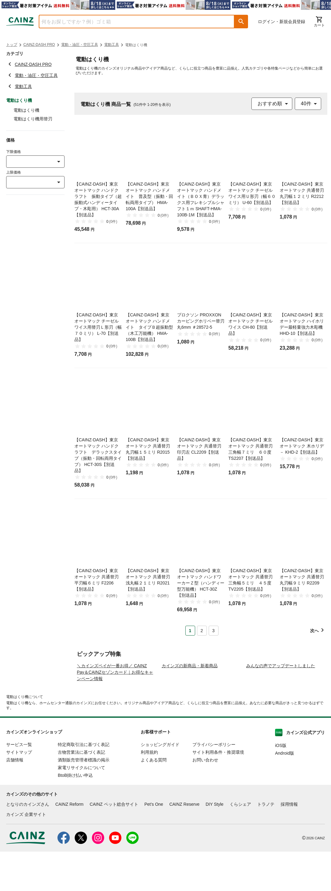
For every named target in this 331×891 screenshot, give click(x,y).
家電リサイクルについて (81, 807)
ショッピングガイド (160, 783)
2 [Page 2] (202, 630)
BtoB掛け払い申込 (75, 814)
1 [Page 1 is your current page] (190, 630)
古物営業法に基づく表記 (81, 791)
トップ (11, 44)
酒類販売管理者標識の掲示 (83, 799)
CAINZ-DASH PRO (39, 44)
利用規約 (149, 791)
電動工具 (111, 44)
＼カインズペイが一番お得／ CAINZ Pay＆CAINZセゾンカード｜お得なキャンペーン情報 (115, 711)
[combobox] (132, 22)
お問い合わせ (205, 799)
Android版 (284, 792)
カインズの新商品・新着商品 (190, 705)
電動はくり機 (26, 110)
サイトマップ (19, 791)
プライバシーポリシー (213, 783)
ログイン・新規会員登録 (281, 21)
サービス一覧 (19, 783)
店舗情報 (14, 799)
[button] (241, 21)
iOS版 (280, 784)
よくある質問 (154, 799)
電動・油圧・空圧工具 (79, 44)
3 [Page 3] (213, 630)
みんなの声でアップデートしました (280, 705)
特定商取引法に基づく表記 (83, 783)
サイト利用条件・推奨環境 (218, 791)
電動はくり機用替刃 (33, 118)
